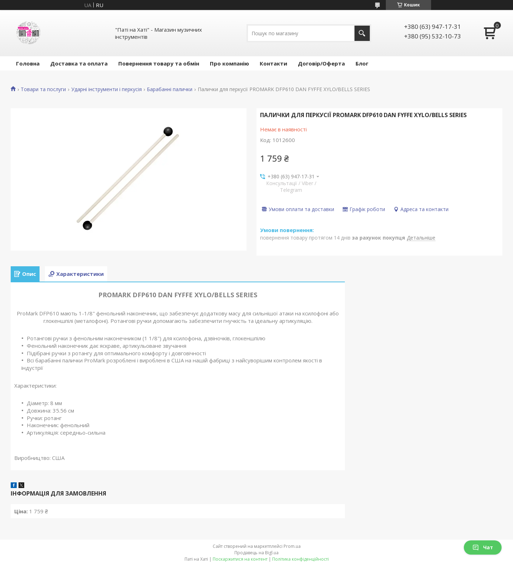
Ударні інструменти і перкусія (106, 89)
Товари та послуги (43, 89)
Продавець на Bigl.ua (256, 553)
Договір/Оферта (321, 63)
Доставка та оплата (79, 63)
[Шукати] (362, 33)
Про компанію (229, 63)
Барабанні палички (169, 89)
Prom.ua (292, 546)
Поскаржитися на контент (240, 559)
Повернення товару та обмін (158, 63)
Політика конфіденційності (300, 559)
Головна (28, 63)
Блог (362, 63)
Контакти (273, 63)
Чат (482, 547)
